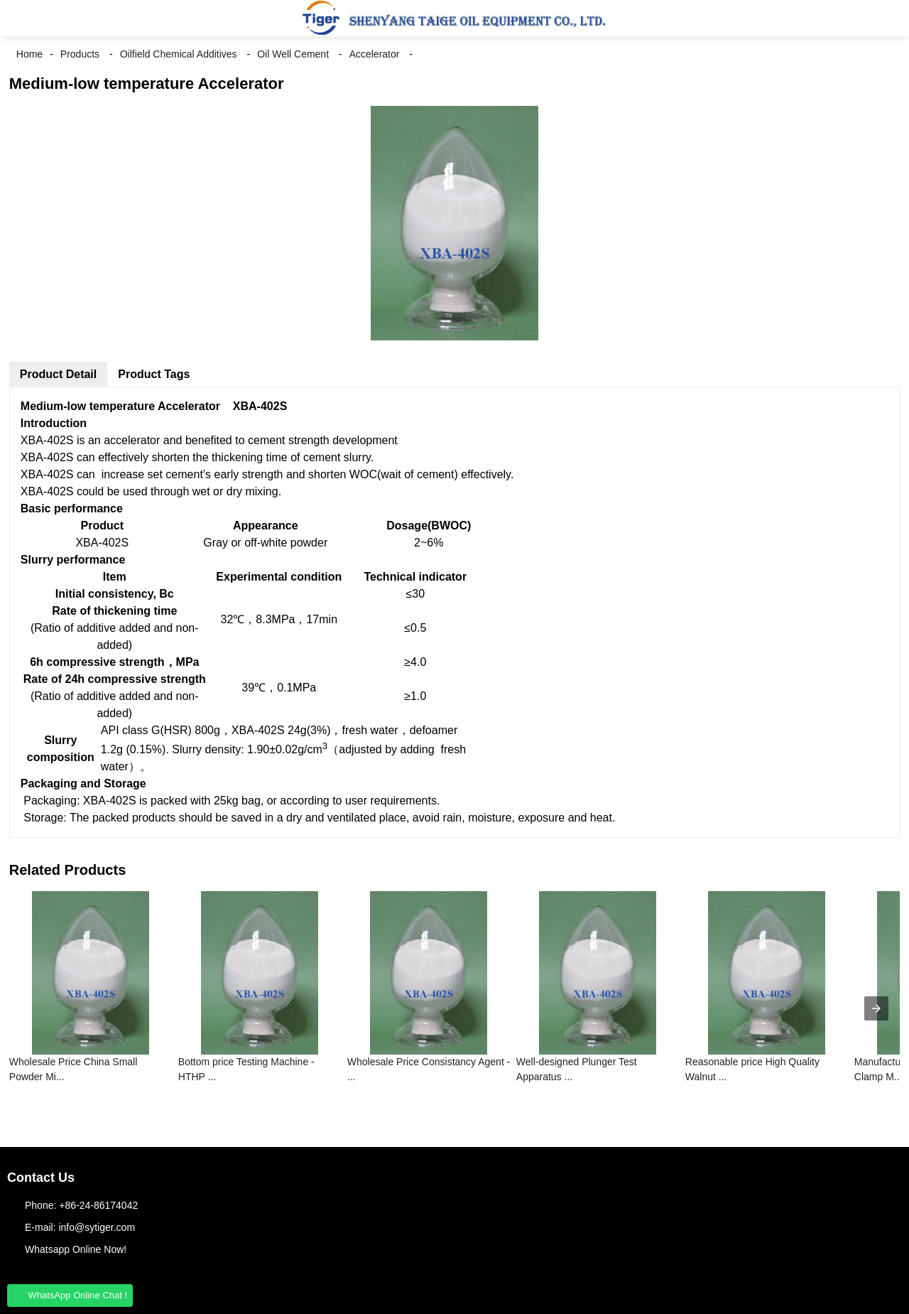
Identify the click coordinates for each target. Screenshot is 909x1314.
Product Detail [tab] (58, 374)
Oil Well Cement (293, 54)
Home (29, 54)
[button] (21, 18)
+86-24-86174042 (98, 1205)
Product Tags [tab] (154, 374)
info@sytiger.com (96, 1227)
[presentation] (876, 1008)
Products (79, 54)
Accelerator (374, 54)
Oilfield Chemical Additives (178, 54)
